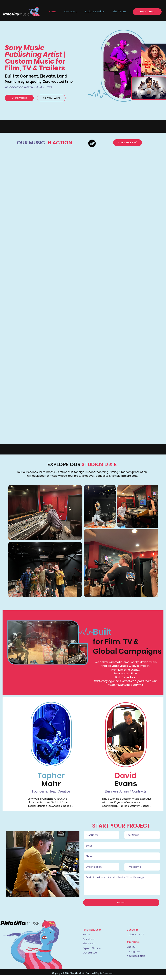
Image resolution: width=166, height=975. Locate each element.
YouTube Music (136, 956)
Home (86, 934)
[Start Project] (19, 98)
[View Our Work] (51, 98)
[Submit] (121, 902)
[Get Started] (147, 11)
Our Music (89, 939)
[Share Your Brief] (127, 142)
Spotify (131, 947)
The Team (89, 943)
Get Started (90, 952)
